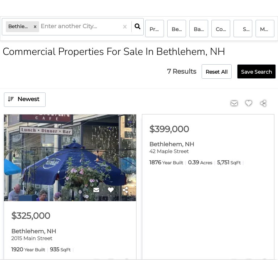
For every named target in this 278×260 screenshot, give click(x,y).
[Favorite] (111, 190)
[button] (37, 29)
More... (267, 29)
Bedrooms (179, 29)
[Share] (125, 190)
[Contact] (96, 190)
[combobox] (42, 29)
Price (156, 29)
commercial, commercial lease (223, 29)
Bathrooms (201, 29)
